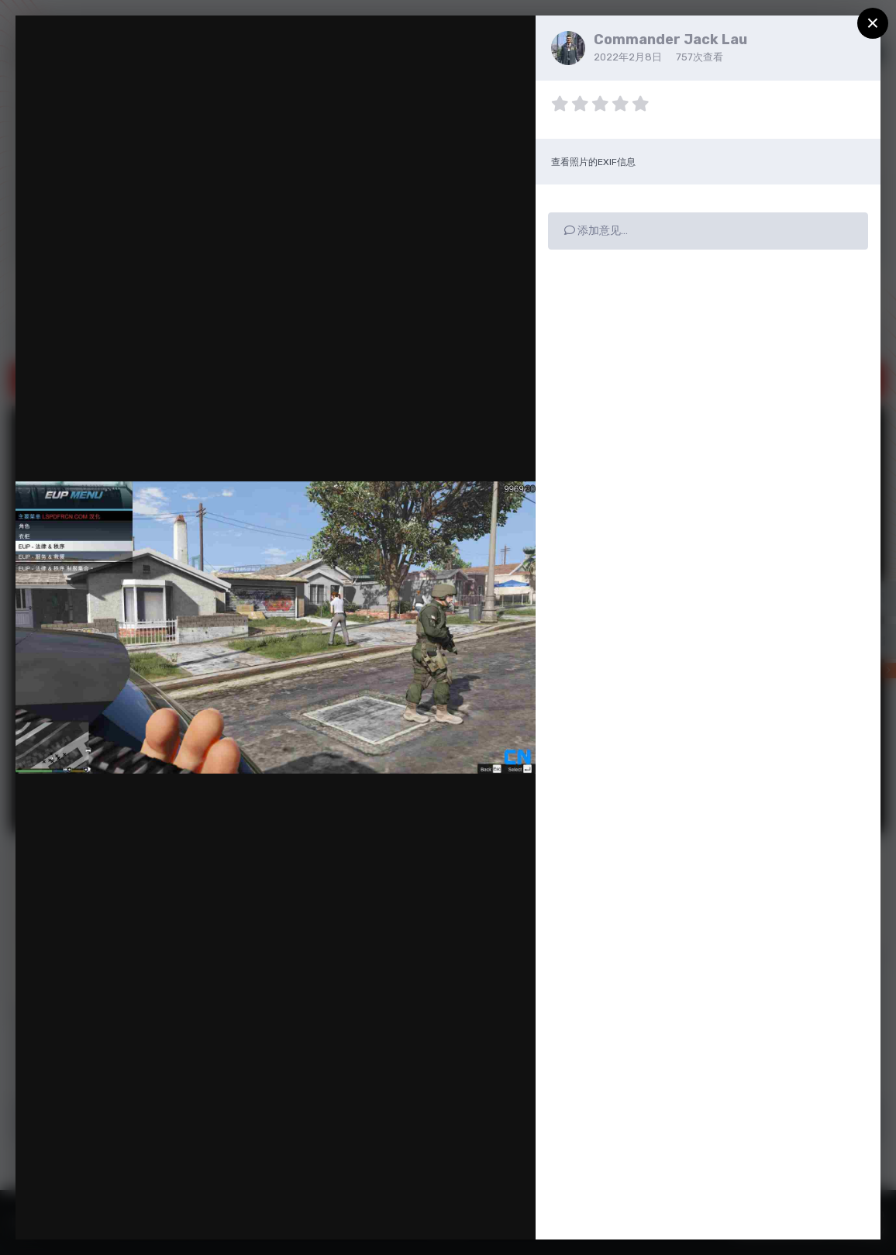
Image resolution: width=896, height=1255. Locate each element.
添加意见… (596, 230)
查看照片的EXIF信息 (593, 162)
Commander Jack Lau (670, 39)
